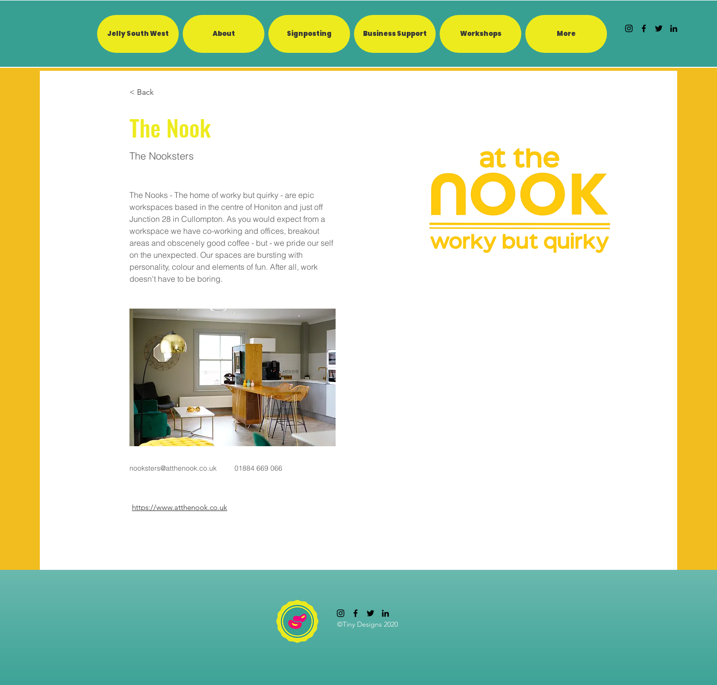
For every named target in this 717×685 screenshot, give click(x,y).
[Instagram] (629, 28)
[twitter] (659, 28)
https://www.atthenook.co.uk (179, 507)
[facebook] (644, 28)
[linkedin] (674, 28)
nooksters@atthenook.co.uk (173, 468)
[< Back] (149, 92)
